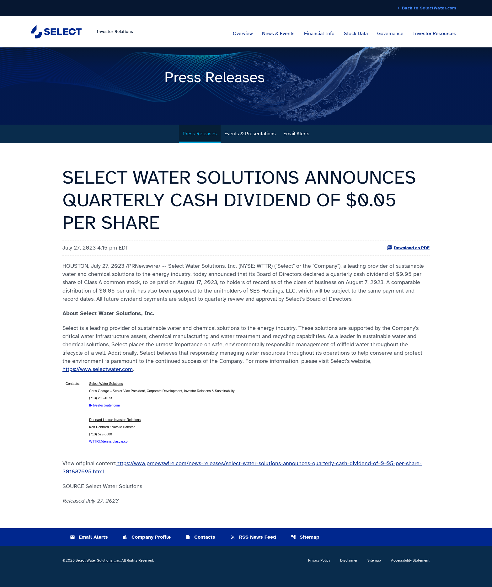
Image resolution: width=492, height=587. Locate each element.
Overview (243, 34)
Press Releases (200, 142)
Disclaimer (348, 572)
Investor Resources (434, 34)
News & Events (278, 34)
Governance (390, 34)
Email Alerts (296, 142)
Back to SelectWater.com (429, 8)
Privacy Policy (319, 572)
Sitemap (305, 549)
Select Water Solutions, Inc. (98, 572)
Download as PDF (408, 256)
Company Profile (147, 549)
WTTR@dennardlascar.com (110, 452)
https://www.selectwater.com (97, 380)
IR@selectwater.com (104, 416)
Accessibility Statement (410, 572)
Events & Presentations (250, 142)
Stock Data (356, 34)
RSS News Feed (253, 549)
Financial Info (319, 34)
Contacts (200, 549)
